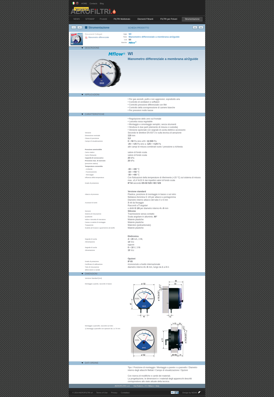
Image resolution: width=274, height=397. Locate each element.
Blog (102, 3)
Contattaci (125, 393)
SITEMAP (90, 19)
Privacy (114, 393)
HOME (84, 3)
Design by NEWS (192, 392)
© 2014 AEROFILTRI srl (82, 393)
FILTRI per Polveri (168, 19)
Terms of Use (102, 393)
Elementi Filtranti (145, 19)
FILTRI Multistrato (122, 19)
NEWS (77, 19)
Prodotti (103, 19)
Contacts (93, 3)
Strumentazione (192, 19)
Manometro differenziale (98, 37)
